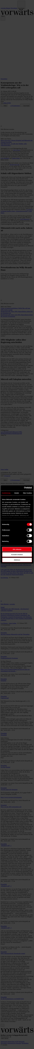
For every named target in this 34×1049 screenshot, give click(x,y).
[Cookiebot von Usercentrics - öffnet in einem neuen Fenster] (24, 488)
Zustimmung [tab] (6, 493)
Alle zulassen (17, 549)
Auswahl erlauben (17, 554)
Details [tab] (16, 493)
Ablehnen (17, 560)
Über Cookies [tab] (27, 493)
